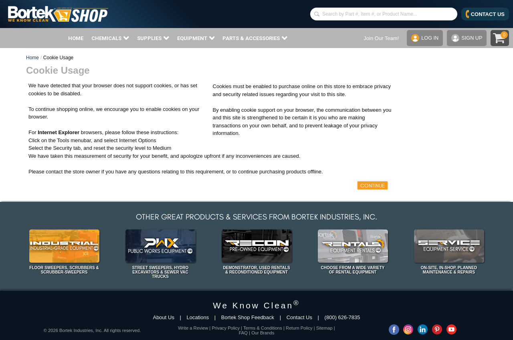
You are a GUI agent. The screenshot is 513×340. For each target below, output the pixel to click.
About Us (163, 317)
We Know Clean (256, 305)
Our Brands (262, 332)
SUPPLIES (153, 38)
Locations (198, 317)
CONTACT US (485, 14)
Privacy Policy (226, 328)
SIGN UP (466, 38)
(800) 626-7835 (342, 317)
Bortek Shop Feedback (247, 317)
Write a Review (193, 328)
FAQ (243, 332)
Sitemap (324, 328)
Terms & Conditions (262, 328)
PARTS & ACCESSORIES (254, 38)
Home (32, 57)
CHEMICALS (110, 38)
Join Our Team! (380, 38)
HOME (75, 38)
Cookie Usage (58, 57)
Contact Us (299, 317)
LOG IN (424, 38)
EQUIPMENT (196, 38)
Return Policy (299, 328)
